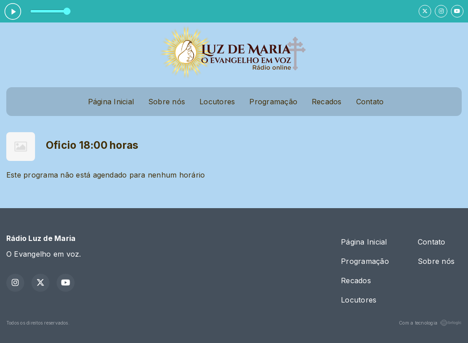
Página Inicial (111, 101)
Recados (327, 101)
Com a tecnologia (430, 323)
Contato (370, 101)
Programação (273, 101)
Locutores (217, 101)
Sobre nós (166, 101)
